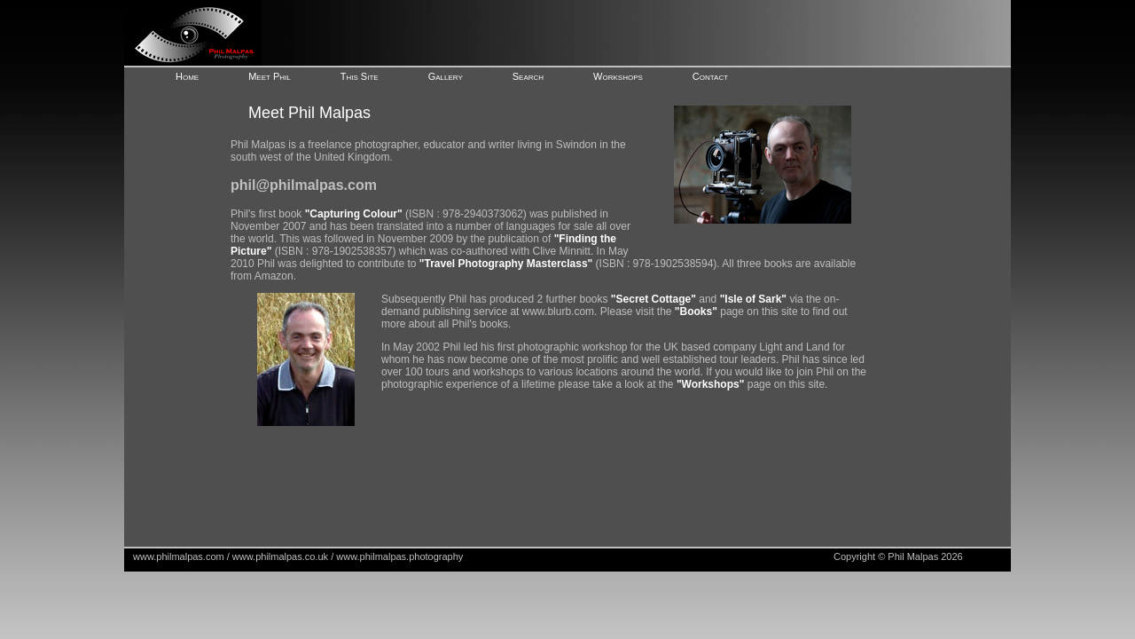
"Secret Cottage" (653, 299)
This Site (359, 76)
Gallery (445, 76)
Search (528, 76)
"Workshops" (711, 384)
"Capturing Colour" (354, 214)
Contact (710, 76)
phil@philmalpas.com (304, 185)
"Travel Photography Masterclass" (505, 263)
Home (187, 76)
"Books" (696, 311)
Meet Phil (269, 76)
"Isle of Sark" (753, 299)
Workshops (618, 76)
